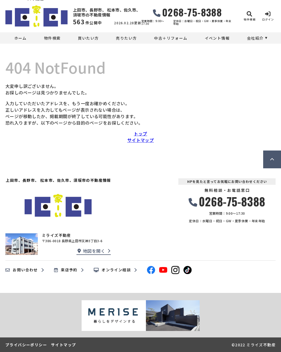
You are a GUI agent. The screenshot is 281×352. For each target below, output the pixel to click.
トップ (140, 133)
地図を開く (91, 251)
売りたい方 (126, 38)
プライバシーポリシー (26, 345)
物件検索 (52, 38)
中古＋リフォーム (170, 38)
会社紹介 (255, 38)
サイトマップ (140, 140)
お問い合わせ (21, 270)
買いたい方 (88, 38)
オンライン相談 (112, 270)
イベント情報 (217, 38)
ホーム (20, 38)
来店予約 (66, 270)
